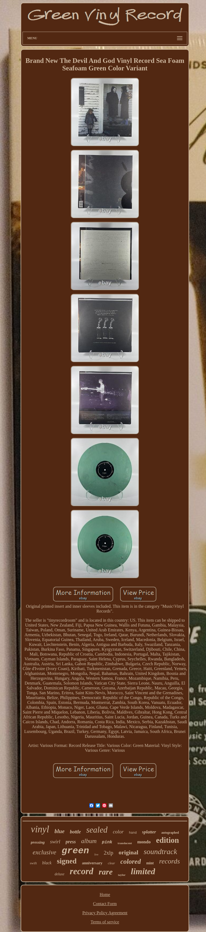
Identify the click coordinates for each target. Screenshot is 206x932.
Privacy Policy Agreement (104, 913)
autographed (170, 832)
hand (133, 833)
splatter (149, 831)
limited (143, 871)
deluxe (60, 874)
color (118, 831)
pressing (38, 842)
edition (167, 840)
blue (59, 831)
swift (33, 863)
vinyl (40, 829)
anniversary (92, 863)
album (89, 841)
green (75, 851)
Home (105, 894)
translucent (124, 843)
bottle (75, 831)
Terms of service (105, 922)
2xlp (108, 853)
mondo (144, 841)
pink (107, 842)
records (169, 861)
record (81, 871)
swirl (55, 841)
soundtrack (160, 851)
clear (111, 863)
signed (67, 861)
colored (130, 861)
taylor (122, 874)
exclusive (44, 852)
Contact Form (105, 903)
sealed (96, 829)
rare (106, 871)
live (96, 854)
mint (150, 863)
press (71, 841)
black (47, 863)
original (128, 852)
